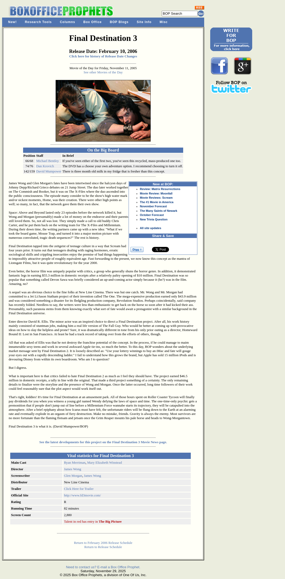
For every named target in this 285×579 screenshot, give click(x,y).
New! (12, 22)
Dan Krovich (45, 166)
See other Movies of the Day (103, 72)
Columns (67, 22)
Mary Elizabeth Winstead (104, 462)
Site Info (144, 22)
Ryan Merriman (75, 462)
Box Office (92, 22)
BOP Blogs (119, 22)
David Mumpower (48, 171)
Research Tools (38, 22)
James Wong (72, 469)
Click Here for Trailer (79, 489)
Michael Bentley (47, 161)
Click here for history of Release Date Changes (103, 56)
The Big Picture (110, 521)
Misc (164, 22)
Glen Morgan (73, 476)
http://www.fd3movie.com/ (82, 495)
